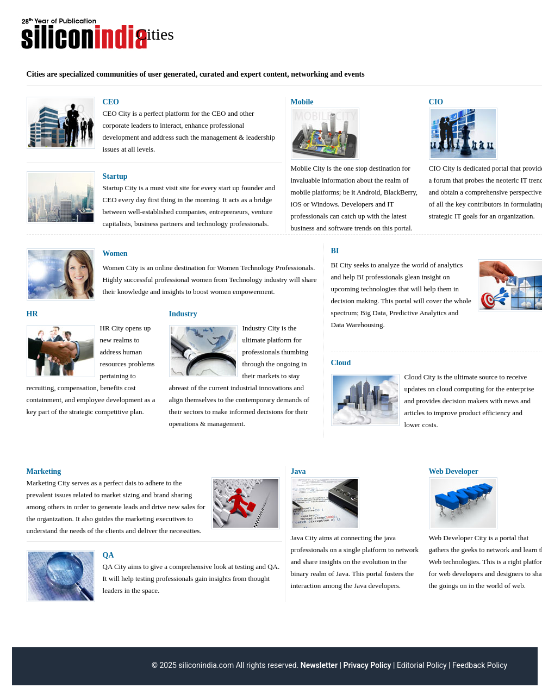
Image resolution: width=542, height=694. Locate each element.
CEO (111, 102)
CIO (436, 102)
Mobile (302, 102)
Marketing (44, 471)
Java (298, 471)
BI (335, 251)
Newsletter (318, 665)
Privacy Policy (367, 665)
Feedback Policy (479, 665)
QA (108, 555)
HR (32, 314)
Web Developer (453, 471)
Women (115, 253)
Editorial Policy (422, 665)
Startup (115, 176)
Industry (183, 314)
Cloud (341, 363)
